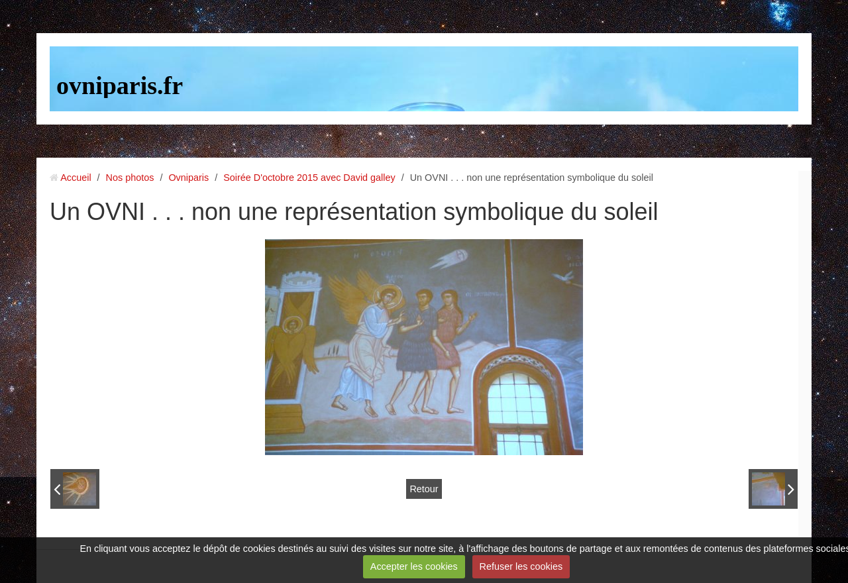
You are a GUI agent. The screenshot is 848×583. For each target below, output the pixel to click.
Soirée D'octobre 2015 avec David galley (309, 177)
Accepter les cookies (414, 566)
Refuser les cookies (521, 566)
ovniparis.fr (119, 85)
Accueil (75, 177)
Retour (423, 489)
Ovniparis (188, 177)
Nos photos (130, 177)
